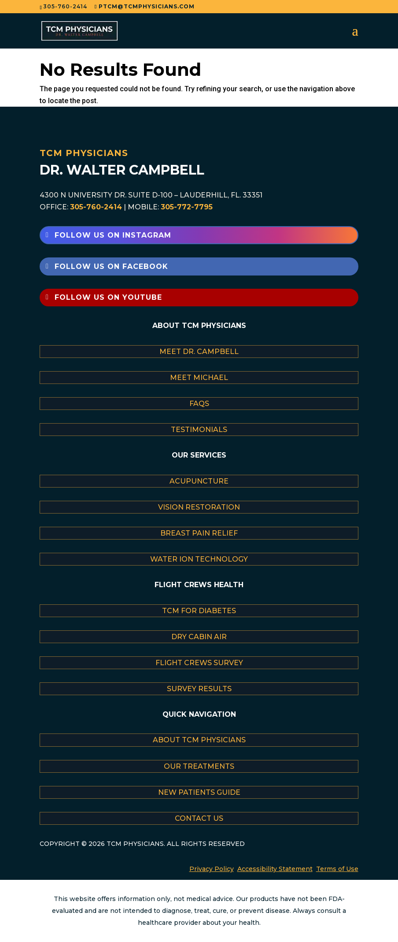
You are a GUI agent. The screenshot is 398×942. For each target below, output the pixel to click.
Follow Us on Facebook (111, 266)
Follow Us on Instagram (113, 235)
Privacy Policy (211, 869)
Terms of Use (337, 869)
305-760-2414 (96, 207)
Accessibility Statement (275, 869)
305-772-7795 (187, 207)
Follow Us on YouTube (108, 297)
